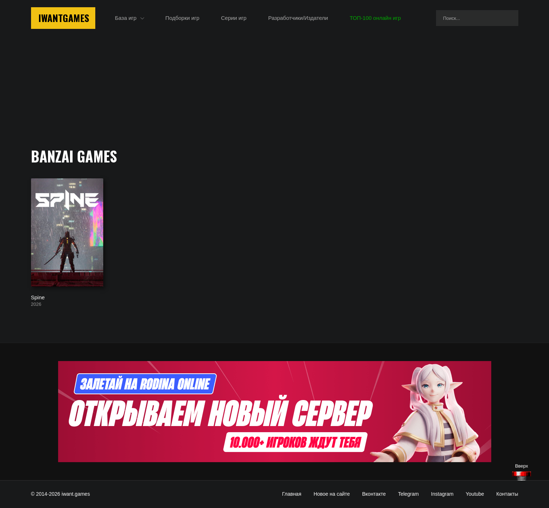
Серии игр (234, 18)
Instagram (442, 494)
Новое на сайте (332, 494)
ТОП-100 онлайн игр (375, 18)
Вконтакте (374, 494)
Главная (291, 494)
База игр (126, 18)
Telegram (408, 494)
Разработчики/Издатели (298, 18)
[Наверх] (521, 476)
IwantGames (63, 18)
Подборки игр (182, 18)
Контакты (507, 494)
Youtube (475, 494)
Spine (38, 297)
